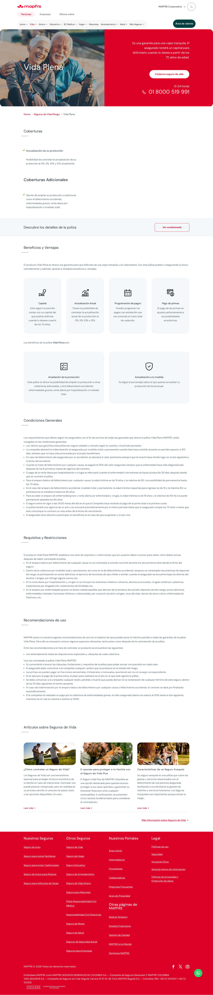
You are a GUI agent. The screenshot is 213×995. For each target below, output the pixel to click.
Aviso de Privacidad (119, 895)
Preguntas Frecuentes (121, 886)
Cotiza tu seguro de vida (169, 74)
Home (27, 114)
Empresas (45, 14)
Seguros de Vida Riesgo (47, 114)
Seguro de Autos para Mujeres (40, 874)
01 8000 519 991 (169, 91)
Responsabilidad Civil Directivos (83, 914)
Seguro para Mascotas (78, 892)
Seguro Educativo (75, 865)
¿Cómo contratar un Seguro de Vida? (47, 769)
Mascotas (94, 24)
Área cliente (115, 850)
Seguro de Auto (32, 847)
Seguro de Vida (74, 847)
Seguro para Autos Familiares (39, 856)
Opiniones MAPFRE (119, 953)
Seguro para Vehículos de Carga (41, 883)
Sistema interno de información (168, 869)
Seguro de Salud (75, 932)
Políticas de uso (159, 846)
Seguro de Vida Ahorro (78, 883)
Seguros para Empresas (79, 950)
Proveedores (115, 868)
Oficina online (66, 14)
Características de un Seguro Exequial (160, 769)
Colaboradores (117, 877)
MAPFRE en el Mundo (120, 944)
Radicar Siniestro (118, 917)
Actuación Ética (160, 861)
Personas (26, 14)
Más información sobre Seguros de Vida (164, 820)
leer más (28, 808)
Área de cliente (184, 23)
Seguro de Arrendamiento (80, 874)
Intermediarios (117, 859)
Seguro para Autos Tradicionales (41, 865)
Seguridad (157, 854)
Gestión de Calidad (119, 935)
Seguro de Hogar (75, 856)
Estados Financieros (120, 926)
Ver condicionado (172, 227)
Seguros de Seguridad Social (81, 941)
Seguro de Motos (75, 923)
